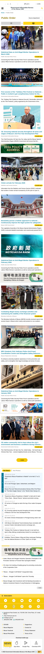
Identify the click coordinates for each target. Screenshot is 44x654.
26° (27, 4)
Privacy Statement (30, 630)
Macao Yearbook (8, 630)
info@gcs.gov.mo (8, 617)
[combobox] (35, 18)
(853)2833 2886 (8, 619)
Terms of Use (28, 633)
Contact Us (28, 627)
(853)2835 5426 (19, 619)
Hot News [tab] (6, 470)
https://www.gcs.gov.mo (10, 615)
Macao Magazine (8, 627)
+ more (39, 587)
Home (2, 12)
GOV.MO (6, 624)
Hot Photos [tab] (16, 470)
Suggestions (28, 624)
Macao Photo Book (9, 633)
